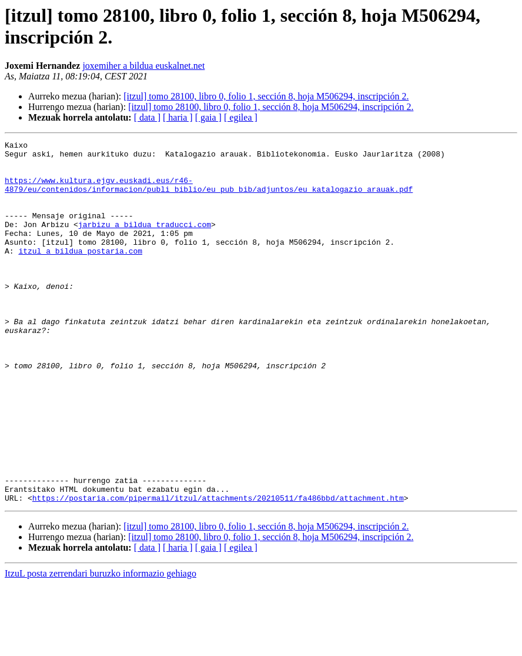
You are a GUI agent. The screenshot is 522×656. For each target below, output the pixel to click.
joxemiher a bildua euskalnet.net (143, 66)
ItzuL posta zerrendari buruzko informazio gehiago (100, 646)
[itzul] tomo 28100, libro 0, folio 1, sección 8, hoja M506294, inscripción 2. (266, 96)
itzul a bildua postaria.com (80, 273)
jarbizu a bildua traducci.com (144, 242)
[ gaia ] (208, 117)
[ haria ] (178, 117)
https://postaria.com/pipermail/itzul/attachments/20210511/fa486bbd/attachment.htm (218, 570)
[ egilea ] (240, 117)
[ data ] (147, 117)
